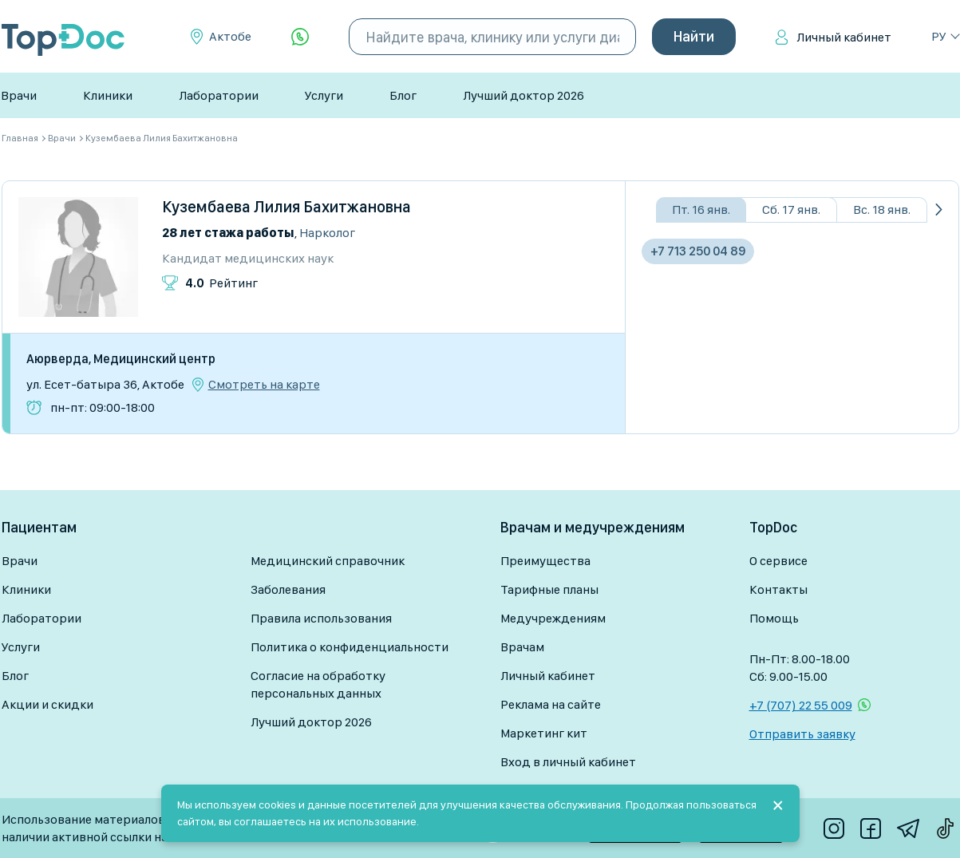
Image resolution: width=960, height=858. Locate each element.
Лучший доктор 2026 (523, 95)
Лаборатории (219, 95)
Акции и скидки (47, 704)
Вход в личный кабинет (568, 761)
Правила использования (321, 618)
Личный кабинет (843, 37)
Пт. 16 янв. (701, 209)
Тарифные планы (549, 589)
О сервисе (778, 560)
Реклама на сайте (550, 704)
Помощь (774, 618)
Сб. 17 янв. (791, 209)
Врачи (19, 95)
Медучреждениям (553, 618)
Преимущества (545, 560)
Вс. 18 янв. (882, 209)
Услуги (324, 95)
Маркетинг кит (543, 733)
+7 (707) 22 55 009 (800, 705)
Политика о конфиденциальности (349, 646)
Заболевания (288, 589)
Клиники (107, 95)
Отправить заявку (802, 733)
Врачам (522, 646)
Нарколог (327, 232)
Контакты (778, 589)
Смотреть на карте (264, 385)
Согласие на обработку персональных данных (318, 684)
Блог (403, 95)
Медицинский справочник (328, 560)
